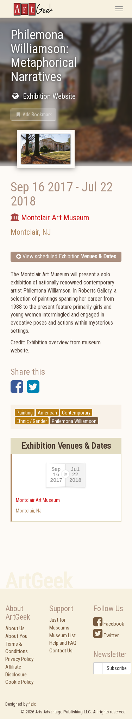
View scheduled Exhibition (66, 256)
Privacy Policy (19, 659)
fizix (32, 704)
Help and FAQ (62, 643)
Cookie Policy (19, 682)
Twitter (106, 635)
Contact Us (61, 650)
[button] (33, 115)
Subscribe (117, 668)
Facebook (108, 624)
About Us (15, 628)
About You (16, 636)
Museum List (62, 635)
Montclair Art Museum (38, 500)
